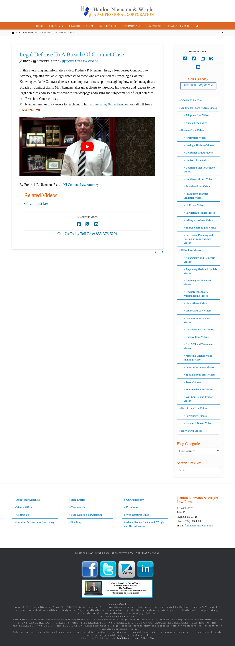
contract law (39, 203)
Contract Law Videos (80, 61)
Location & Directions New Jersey (34, 522)
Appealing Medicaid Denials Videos (200, 271)
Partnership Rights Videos (199, 212)
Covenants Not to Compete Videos (199, 169)
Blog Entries (77, 499)
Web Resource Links (136, 514)
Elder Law (102, 553)
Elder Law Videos (190, 250)
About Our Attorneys (27, 499)
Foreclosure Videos (195, 416)
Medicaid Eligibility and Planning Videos (197, 357)
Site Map (75, 522)
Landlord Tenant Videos (197, 423)
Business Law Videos (191, 130)
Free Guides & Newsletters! (85, 514)
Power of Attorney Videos (198, 367)
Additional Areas (148, 553)
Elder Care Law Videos (197, 310)
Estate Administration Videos (196, 320)
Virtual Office (23, 507)
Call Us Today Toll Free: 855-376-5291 (87, 234)
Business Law (84, 553)
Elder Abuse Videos (195, 303)
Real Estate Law (123, 553)
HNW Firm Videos (190, 430)
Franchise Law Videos (196, 186)
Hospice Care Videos (195, 337)
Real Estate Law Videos (193, 408)
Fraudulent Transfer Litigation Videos (195, 196)
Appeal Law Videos (195, 123)
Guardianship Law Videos (199, 329)
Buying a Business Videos (198, 145)
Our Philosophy (134, 499)
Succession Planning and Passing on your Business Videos (198, 239)
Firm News (131, 507)
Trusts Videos (192, 382)
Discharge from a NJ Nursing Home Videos (195, 294)
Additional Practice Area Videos (198, 108)
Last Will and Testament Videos (198, 346)
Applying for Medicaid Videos (197, 282)
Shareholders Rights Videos (199, 227)
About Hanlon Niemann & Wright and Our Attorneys (144, 524)
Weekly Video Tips (190, 100)
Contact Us (21, 514)
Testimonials (77, 507)
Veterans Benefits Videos (198, 389)
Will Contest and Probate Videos (198, 399)
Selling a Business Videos (198, 220)
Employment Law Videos (198, 179)
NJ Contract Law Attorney (80, 185)
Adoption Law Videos (196, 115)
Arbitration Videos (194, 137)
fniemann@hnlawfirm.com (111, 104)
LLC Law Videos (193, 205)
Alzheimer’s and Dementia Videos (199, 260)
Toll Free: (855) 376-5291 (198, 85)
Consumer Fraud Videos (198, 152)
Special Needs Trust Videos (199, 374)
